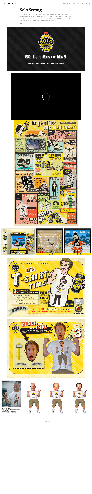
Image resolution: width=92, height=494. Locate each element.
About (74, 3)
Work (64, 3)
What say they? (81, 3)
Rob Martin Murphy (9, 3)
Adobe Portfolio (48, 430)
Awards (69, 3)
